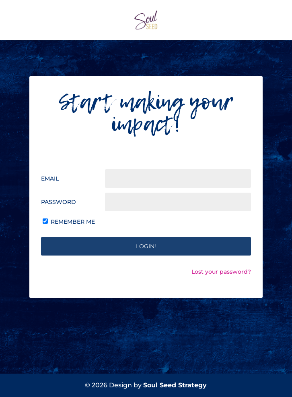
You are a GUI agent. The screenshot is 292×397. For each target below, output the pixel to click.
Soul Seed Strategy (175, 385)
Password (58, 202)
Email (50, 178)
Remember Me (73, 221)
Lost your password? (221, 271)
